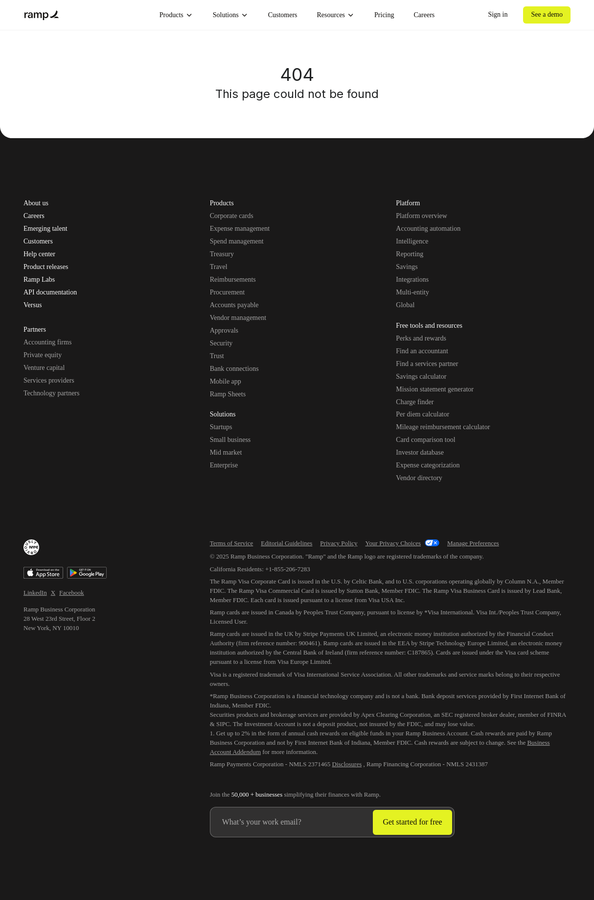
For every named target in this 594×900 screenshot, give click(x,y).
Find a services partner (427, 363)
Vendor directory (419, 478)
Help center (39, 254)
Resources (336, 15)
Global (405, 305)
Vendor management (238, 317)
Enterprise (224, 465)
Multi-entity (412, 292)
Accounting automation (428, 228)
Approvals (224, 330)
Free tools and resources (429, 326)
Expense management (240, 228)
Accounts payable (234, 305)
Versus (32, 305)
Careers (424, 15)
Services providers (48, 380)
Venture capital (44, 367)
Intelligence (412, 241)
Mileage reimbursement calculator (443, 427)
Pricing (384, 15)
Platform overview (421, 215)
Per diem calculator (422, 414)
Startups (221, 427)
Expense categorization (427, 465)
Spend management (237, 241)
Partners (34, 330)
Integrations (412, 279)
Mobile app (225, 381)
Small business (230, 439)
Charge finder (415, 402)
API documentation (50, 292)
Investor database (420, 452)
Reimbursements (233, 279)
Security (221, 343)
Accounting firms (47, 342)
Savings (406, 266)
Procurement (227, 292)
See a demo (547, 14)
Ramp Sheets (228, 394)
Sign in (497, 14)
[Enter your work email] (291, 822)
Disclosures (347, 764)
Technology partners (51, 393)
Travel (219, 266)
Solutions (231, 15)
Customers (282, 15)
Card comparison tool (425, 439)
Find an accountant (422, 351)
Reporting (409, 254)
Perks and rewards (421, 338)
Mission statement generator (435, 389)
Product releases (45, 267)
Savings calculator (421, 376)
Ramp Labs (39, 279)
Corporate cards (231, 215)
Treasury (222, 254)
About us (35, 203)
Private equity (42, 355)
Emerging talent (45, 228)
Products (176, 15)
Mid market (226, 452)
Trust (217, 356)
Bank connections (234, 368)
